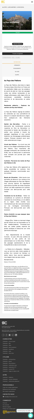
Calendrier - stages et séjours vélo (11, 371)
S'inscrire (5, 403)
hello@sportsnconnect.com (10, 396)
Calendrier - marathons (8, 349)
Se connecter (6, 405)
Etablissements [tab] (17, 68)
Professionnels (8, 385)
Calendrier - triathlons (8, 377)
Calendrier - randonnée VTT (9, 367)
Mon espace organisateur (9, 391)
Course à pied (7, 339)
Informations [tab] (17, 62)
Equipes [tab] (17, 74)
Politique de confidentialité (9, 408)
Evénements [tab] (17, 65)
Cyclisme (6, 357)
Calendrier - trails (7, 351)
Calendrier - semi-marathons (9, 347)
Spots (5, 7)
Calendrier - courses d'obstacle (10, 379)
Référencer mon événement (9, 389)
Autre (5, 375)
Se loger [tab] (17, 71)
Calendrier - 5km (7, 343)
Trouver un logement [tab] (17, 53)
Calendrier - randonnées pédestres (11, 381)
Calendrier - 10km (7, 345)
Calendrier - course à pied (9, 341)
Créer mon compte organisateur (10, 387)
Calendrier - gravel (7, 361)
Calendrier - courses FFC (8, 369)
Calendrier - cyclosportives (9, 359)
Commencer (7, 400)
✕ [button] (32, 410)
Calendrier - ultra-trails (8, 353)
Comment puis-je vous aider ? (24, 410)
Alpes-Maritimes (11, 7)
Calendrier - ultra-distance (9, 363)
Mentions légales (7, 407)
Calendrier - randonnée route (10, 365)
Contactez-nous (8, 394)
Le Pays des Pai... (20, 7)
